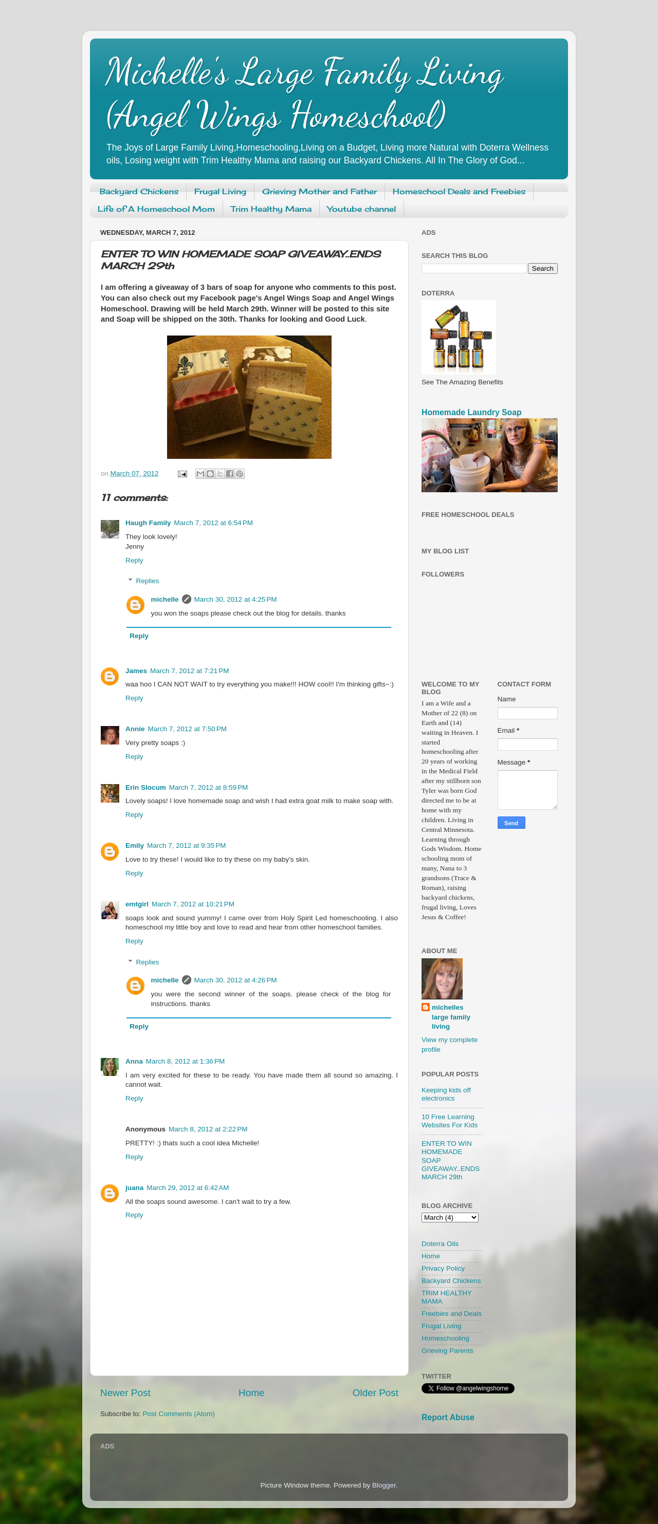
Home (251, 1392)
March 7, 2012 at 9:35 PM (186, 845)
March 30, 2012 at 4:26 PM (235, 980)
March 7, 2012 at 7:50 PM (187, 729)
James (136, 671)
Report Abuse (448, 1417)
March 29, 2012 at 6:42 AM (188, 1188)
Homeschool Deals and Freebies (459, 191)
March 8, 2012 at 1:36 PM (185, 1061)
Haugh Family (148, 523)
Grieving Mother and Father (319, 191)
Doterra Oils (440, 1244)
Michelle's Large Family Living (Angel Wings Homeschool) (304, 93)
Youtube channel (361, 209)
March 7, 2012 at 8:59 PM (208, 787)
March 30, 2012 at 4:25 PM (235, 599)
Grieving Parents (447, 1350)
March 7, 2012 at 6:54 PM (213, 523)
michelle (165, 599)
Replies (147, 581)
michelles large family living (451, 1017)
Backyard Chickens (139, 191)
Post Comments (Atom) (179, 1414)
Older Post (375, 1392)
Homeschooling (445, 1338)
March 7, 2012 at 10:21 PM (193, 904)
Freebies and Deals (452, 1313)
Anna (134, 1061)
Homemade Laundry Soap (472, 412)
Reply (134, 560)
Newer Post (125, 1392)
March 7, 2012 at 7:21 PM (189, 671)
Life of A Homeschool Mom (156, 209)
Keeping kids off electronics (446, 1094)
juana (134, 1188)
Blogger (384, 1485)
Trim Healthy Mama (271, 209)
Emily (134, 845)
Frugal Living (220, 191)
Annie (135, 729)
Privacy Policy (443, 1268)
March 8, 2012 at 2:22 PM (208, 1129)
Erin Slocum (145, 787)
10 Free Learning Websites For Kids (450, 1121)
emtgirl (137, 904)
